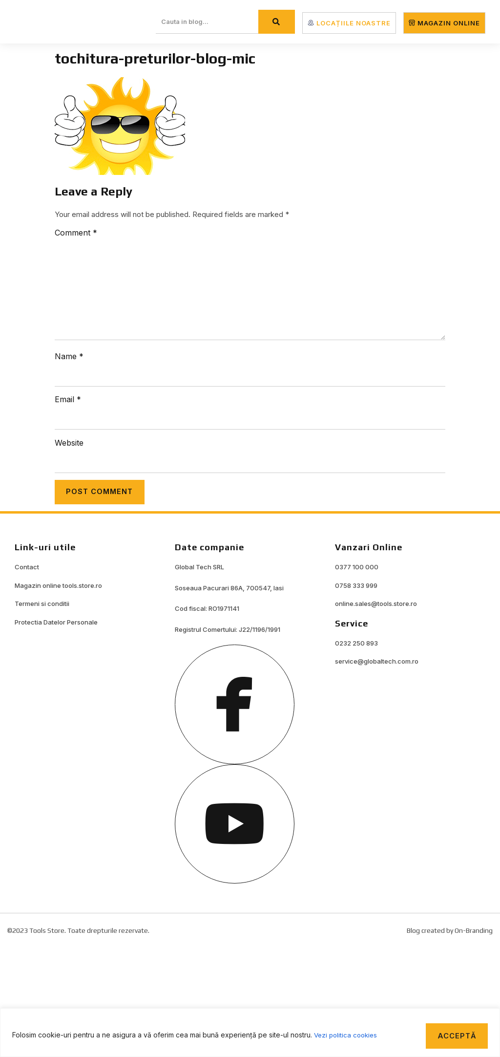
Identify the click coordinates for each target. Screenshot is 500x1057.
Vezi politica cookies (347, 1034)
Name (69, 356)
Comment (76, 233)
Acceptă (454, 1033)
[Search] (276, 22)
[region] (250, 1031)
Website (69, 443)
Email (68, 399)
